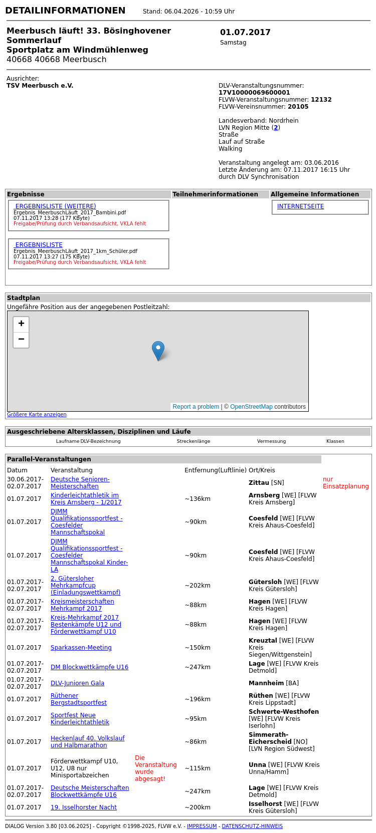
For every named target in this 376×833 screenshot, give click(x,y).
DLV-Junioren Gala (77, 683)
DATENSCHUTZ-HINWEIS (252, 826)
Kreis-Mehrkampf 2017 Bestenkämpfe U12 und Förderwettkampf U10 (86, 624)
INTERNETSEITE (300, 206)
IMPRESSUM (202, 826)
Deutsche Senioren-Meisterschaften (80, 483)
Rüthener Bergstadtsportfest (79, 699)
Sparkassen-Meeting (81, 647)
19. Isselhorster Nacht (84, 807)
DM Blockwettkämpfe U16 (89, 667)
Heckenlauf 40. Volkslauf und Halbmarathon (87, 742)
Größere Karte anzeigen (37, 414)
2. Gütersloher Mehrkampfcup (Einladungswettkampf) (86, 585)
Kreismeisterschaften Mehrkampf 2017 (82, 605)
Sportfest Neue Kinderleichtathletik (80, 719)
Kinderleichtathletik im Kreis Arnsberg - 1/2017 (86, 499)
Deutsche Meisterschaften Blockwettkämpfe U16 (90, 791)
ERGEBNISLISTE (38, 244)
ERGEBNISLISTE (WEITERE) (55, 206)
